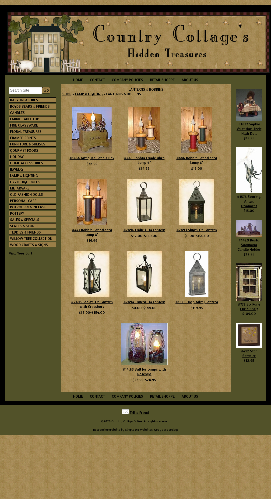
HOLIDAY (17, 156)
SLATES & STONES (24, 226)
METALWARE (19, 188)
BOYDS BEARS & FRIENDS (30, 106)
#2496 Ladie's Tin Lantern (144, 229)
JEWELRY (16, 169)
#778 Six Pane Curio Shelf (249, 306)
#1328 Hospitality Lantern (197, 301)
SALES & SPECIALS (24, 219)
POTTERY (17, 213)
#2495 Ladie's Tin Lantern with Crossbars (92, 304)
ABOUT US (190, 79)
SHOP (66, 94)
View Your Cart (20, 253)
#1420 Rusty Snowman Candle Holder (249, 245)
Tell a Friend (139, 412)
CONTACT (97, 79)
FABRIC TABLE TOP (24, 119)
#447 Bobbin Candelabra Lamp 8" (92, 232)
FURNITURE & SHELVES (27, 144)
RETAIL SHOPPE (162, 79)
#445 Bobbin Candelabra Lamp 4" (144, 160)
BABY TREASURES (24, 100)
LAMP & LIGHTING (24, 175)
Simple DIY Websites (139, 429)
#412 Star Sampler (249, 353)
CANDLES (17, 112)
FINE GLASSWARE (24, 125)
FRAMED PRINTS (23, 137)
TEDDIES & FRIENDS (25, 232)
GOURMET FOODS (24, 150)
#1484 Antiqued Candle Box (92, 157)
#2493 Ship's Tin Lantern (196, 229)
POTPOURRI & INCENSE (28, 207)
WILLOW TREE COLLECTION (31, 238)
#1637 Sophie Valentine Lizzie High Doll (249, 129)
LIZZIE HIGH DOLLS (25, 181)
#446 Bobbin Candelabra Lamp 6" (196, 160)
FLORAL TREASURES (26, 131)
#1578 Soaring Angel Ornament (249, 201)
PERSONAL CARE (23, 200)
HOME (78, 79)
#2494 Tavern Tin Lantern (144, 301)
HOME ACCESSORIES (26, 163)
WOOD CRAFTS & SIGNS (29, 244)
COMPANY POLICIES (127, 79)
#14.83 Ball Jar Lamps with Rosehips (144, 371)
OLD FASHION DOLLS (26, 194)
